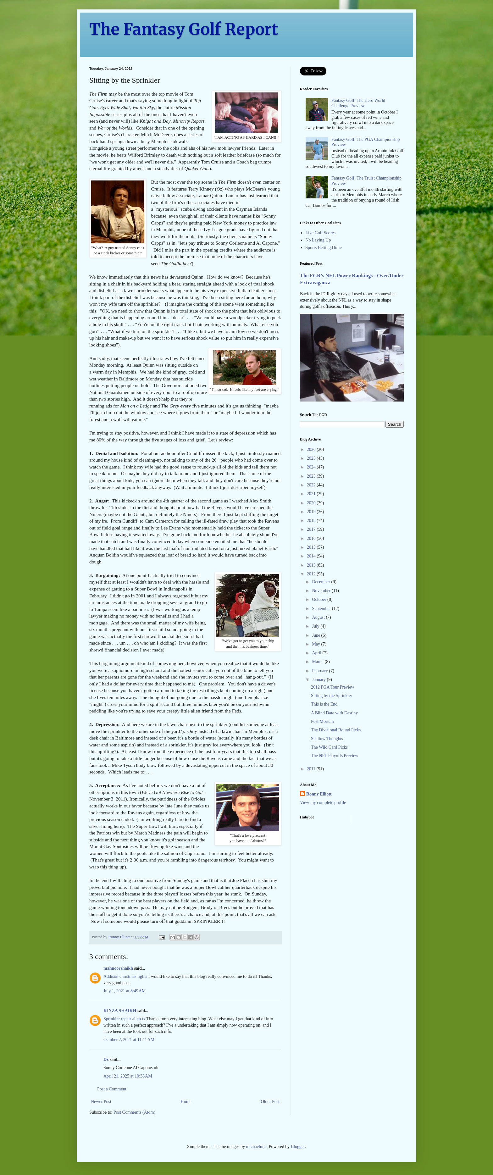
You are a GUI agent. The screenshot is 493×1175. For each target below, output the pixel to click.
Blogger (298, 1146)
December (321, 581)
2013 (312, 565)
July (316, 626)
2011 (312, 769)
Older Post (270, 1101)
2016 (312, 538)
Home (186, 1101)
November (322, 590)
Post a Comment (111, 1089)
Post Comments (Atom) (134, 1112)
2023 (312, 476)
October (319, 599)
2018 (312, 520)
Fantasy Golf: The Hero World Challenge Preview (358, 103)
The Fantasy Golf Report (183, 29)
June (316, 635)
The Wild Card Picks (329, 747)
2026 (312, 449)
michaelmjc (256, 1146)
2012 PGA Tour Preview (332, 687)
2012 (312, 574)
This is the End (324, 704)
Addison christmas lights (125, 976)
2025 (312, 458)
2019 (312, 511)
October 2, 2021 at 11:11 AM (128, 1039)
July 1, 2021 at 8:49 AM (124, 991)
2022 (312, 485)
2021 (312, 493)
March (318, 661)
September (322, 608)
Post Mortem (322, 721)
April (317, 653)
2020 (312, 503)
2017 (312, 529)
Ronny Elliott (319, 794)
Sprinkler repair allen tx (124, 1019)
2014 (312, 556)
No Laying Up (318, 240)
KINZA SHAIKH (119, 1010)
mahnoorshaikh (118, 968)
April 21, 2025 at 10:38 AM (127, 1076)
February (320, 670)
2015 (312, 547)
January (319, 679)
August (319, 617)
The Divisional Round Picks (336, 730)
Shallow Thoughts (327, 738)
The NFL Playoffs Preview (334, 755)
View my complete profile (323, 802)
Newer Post (101, 1101)
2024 (312, 467)
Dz (105, 1059)
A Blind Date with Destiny (334, 713)
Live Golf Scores (321, 232)
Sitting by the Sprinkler (331, 695)
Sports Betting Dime (324, 247)
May (316, 644)
